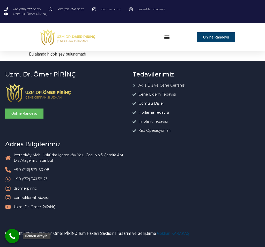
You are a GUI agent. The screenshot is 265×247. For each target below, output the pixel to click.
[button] (167, 37)
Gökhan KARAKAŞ (173, 233)
